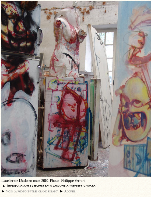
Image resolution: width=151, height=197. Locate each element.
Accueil (69, 191)
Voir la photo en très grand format (32, 191)
